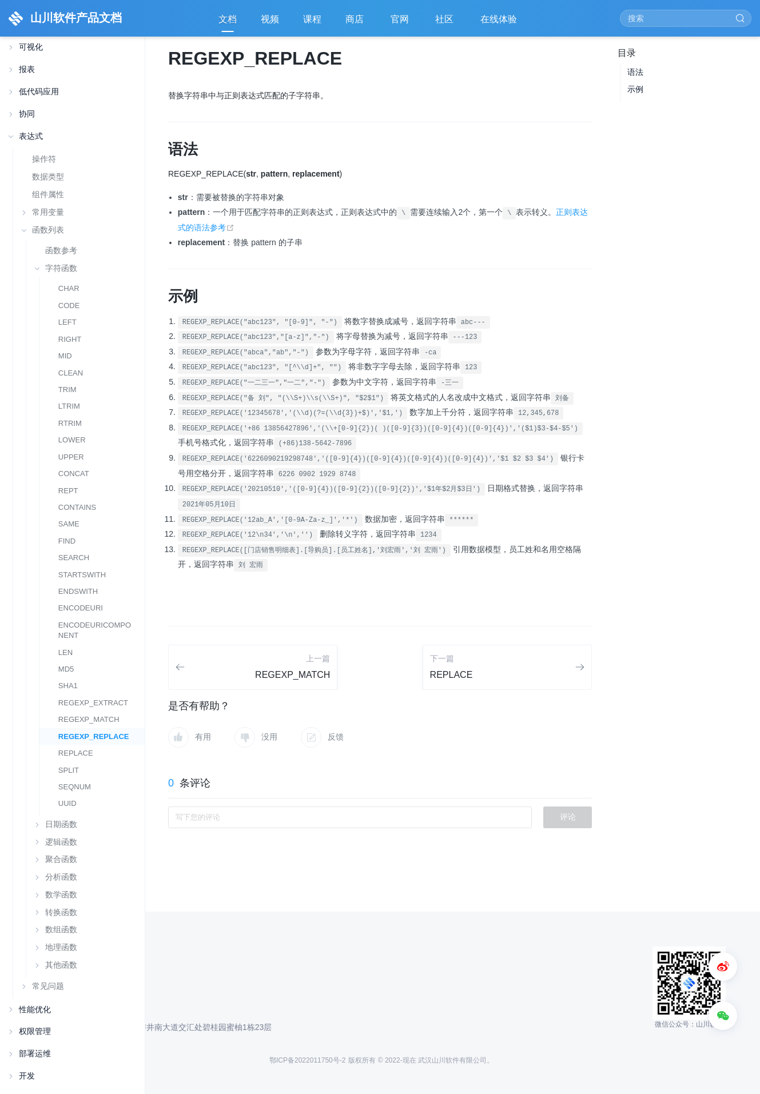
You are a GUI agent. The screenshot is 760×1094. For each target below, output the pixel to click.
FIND (66, 541)
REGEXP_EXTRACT (93, 702)
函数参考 (61, 250)
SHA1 (68, 685)
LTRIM (69, 406)
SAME (68, 524)
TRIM (67, 389)
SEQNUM (74, 786)
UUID (67, 803)
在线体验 (499, 23)
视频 (270, 19)
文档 (227, 19)
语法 (635, 72)
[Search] (685, 18)
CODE (69, 305)
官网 (401, 23)
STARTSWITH (82, 574)
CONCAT (73, 473)
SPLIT (68, 770)
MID (65, 356)
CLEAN (70, 373)
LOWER (72, 440)
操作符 (44, 158)
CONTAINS (77, 507)
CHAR (68, 288)
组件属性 (48, 194)
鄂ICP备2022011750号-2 (307, 1060)
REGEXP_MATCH (89, 719)
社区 (445, 23)
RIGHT (70, 339)
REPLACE (75, 753)
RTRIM (70, 423)
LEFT (67, 322)
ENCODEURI (80, 608)
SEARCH (73, 557)
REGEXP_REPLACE (93, 736)
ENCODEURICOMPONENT (94, 630)
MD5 (66, 669)
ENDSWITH (78, 591)
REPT (68, 490)
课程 (312, 19)
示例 (635, 89)
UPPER (71, 457)
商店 (355, 23)
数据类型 (48, 176)
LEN (65, 652)
